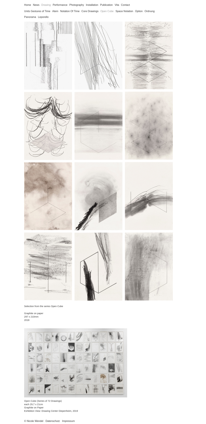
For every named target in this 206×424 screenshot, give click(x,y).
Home (27, 5)
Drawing (46, 5)
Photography (76, 5)
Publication (106, 5)
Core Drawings (89, 11)
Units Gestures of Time (37, 11)
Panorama (30, 17)
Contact (125, 5)
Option (139, 11)
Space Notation (124, 11)
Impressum (68, 421)
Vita (117, 5)
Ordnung (149, 11)
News (36, 5)
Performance (60, 5)
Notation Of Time (70, 11)
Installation (92, 5)
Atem (55, 11)
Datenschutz (53, 421)
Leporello (43, 17)
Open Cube (107, 11)
